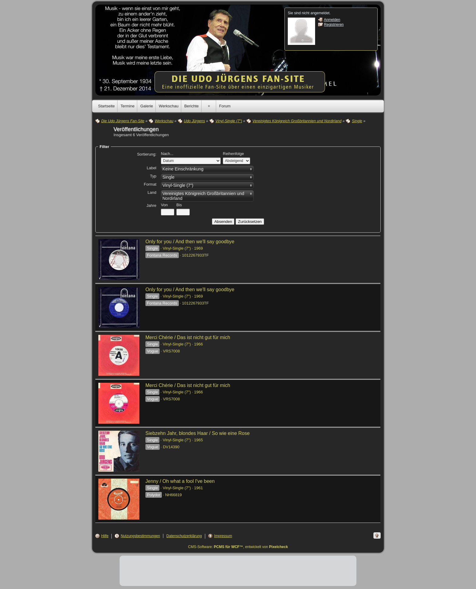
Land (152, 192)
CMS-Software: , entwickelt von (238, 547)
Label (151, 168)
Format (150, 184)
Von (164, 205)
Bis (179, 205)
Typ (153, 176)
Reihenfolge (233, 153)
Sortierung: (146, 154)
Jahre (151, 205)
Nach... (167, 153)
